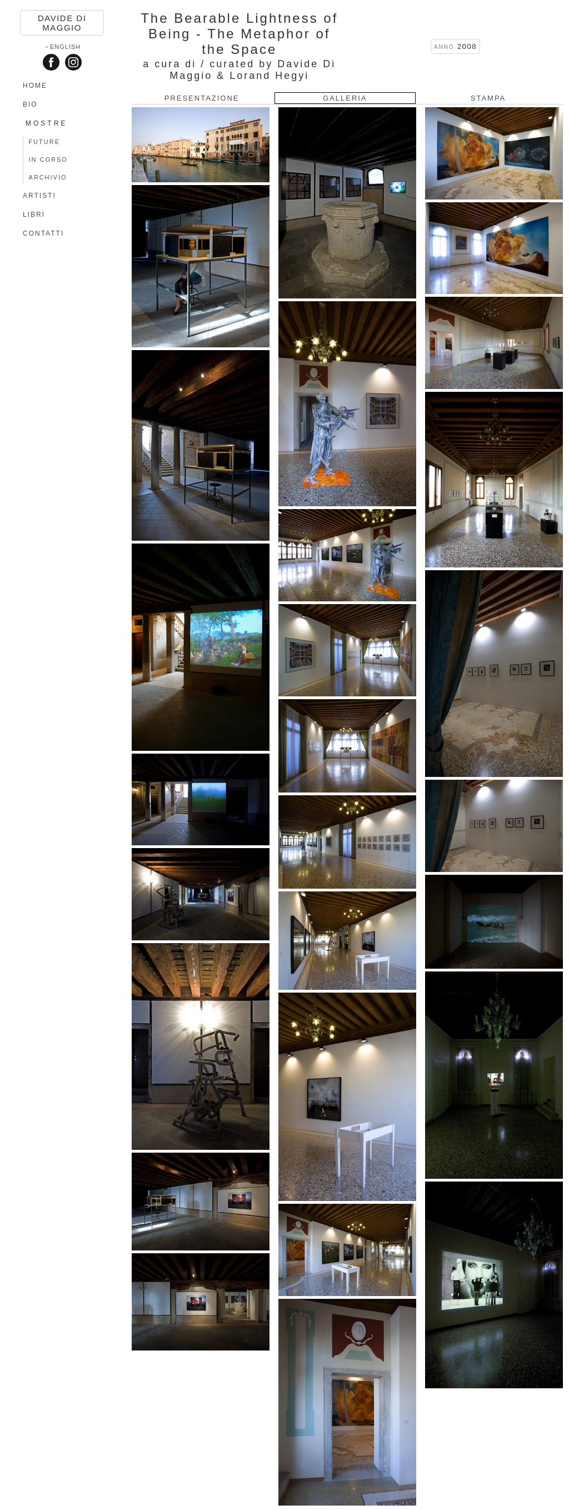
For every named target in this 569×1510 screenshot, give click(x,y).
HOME (35, 85)
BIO (30, 104)
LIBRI (34, 214)
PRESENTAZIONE (201, 98)
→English (62, 46)
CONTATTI (43, 233)
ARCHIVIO (47, 177)
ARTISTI (39, 196)
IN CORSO (47, 159)
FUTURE (44, 141)
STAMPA (488, 98)
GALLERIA (345, 98)
